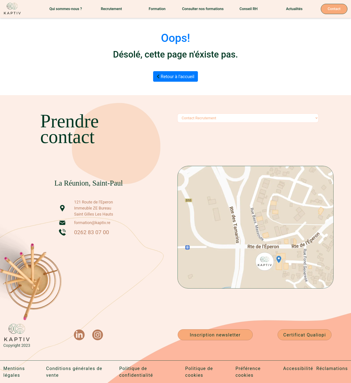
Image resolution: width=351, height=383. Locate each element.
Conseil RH (248, 9)
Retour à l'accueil (175, 76)
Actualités (294, 9)
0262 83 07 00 (91, 232)
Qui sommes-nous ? (65, 9)
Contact (334, 9)
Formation (157, 9)
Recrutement (111, 9)
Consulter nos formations (203, 9)
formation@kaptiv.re (92, 222)
